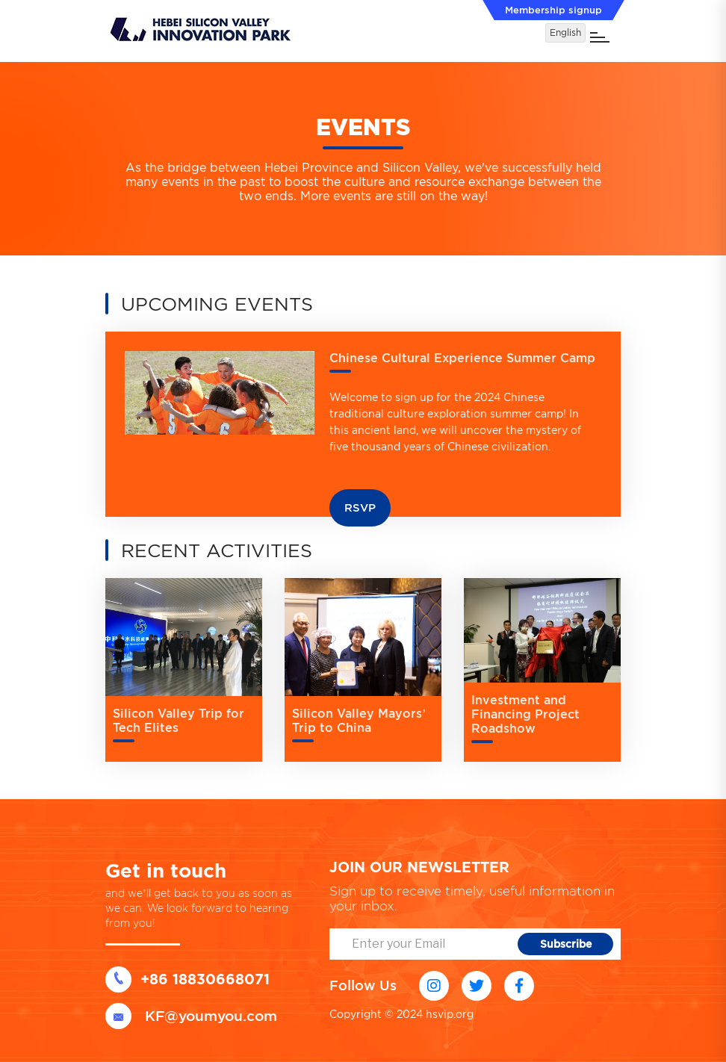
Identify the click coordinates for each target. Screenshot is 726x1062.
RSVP (360, 508)
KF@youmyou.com (191, 1016)
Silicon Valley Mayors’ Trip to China (359, 721)
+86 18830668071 (187, 979)
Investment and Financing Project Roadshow (525, 714)
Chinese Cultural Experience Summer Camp (462, 358)
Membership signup (553, 10)
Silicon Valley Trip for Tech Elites (178, 721)
